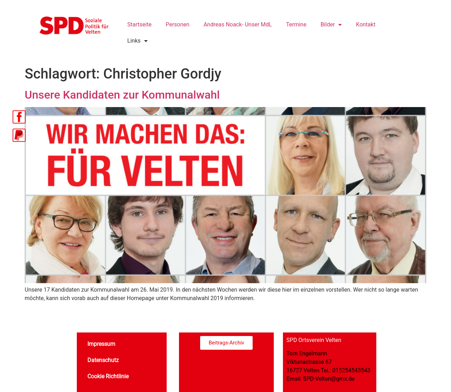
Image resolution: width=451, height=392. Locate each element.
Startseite (139, 24)
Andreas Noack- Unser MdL (238, 24)
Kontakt (365, 24)
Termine (296, 24)
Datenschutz (103, 360)
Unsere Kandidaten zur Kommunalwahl (122, 94)
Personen (177, 24)
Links (137, 41)
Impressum (101, 344)
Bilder (331, 24)
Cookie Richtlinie (108, 376)
